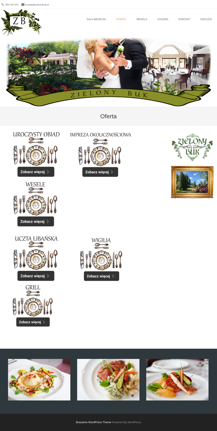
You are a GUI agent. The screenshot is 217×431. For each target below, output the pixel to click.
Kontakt (184, 19)
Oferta (121, 19)
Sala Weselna (96, 19)
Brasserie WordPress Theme (93, 422)
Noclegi (206, 19)
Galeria (162, 19)
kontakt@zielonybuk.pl (37, 4)
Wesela (141, 19)
